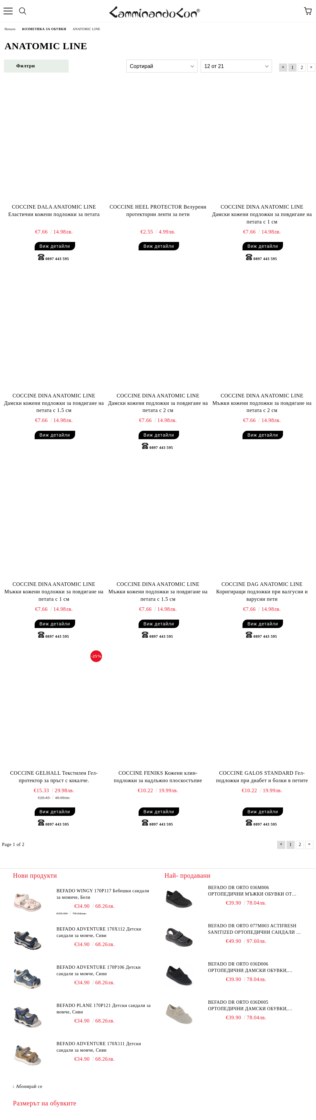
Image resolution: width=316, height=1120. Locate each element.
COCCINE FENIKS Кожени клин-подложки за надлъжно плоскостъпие (158, 776)
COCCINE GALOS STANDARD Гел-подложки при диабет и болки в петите (262, 776)
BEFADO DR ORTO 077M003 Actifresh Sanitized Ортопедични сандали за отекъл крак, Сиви (255, 929)
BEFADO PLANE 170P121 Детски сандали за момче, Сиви (103, 1008)
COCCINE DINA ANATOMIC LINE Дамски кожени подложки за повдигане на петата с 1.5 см (54, 403)
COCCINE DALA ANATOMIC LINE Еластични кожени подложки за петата (53, 210)
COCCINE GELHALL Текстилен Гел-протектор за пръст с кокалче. (54, 776)
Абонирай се (29, 1086)
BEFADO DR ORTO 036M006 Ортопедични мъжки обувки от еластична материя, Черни (250, 891)
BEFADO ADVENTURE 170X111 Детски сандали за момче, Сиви (98, 1047)
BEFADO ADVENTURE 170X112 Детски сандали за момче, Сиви (98, 932)
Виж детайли (55, 246)
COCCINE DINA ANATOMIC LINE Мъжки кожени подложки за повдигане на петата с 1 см (53, 591)
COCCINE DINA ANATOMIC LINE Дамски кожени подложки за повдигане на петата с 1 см (262, 214)
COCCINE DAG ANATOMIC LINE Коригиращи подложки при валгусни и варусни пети (262, 591)
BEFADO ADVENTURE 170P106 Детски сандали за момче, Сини (98, 970)
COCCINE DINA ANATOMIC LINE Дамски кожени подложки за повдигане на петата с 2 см (158, 403)
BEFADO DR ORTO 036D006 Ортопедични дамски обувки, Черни (248, 968)
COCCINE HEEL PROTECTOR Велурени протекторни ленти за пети (157, 210)
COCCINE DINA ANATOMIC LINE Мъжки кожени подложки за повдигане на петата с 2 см (261, 403)
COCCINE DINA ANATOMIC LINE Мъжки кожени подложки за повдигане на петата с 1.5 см (158, 591)
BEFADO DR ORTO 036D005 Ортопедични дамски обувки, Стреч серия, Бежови (248, 1006)
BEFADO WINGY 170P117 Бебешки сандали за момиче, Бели (102, 894)
